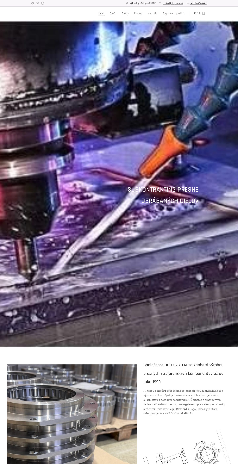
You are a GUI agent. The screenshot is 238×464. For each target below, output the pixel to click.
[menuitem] (106, 13)
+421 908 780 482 (198, 3)
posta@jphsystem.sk (173, 3)
